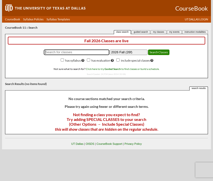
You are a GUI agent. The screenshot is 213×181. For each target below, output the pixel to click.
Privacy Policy (132, 143)
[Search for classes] (76, 52)
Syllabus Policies (33, 19)
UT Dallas (77, 143)
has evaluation (100, 60)
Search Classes (159, 52)
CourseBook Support (109, 143)
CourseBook (12, 19)
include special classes (135, 60)
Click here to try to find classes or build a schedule (122, 68)
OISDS (90, 143)
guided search (141, 32)
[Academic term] (129, 52)
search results (199, 88)
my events (174, 32)
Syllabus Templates (58, 19)
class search (122, 32)
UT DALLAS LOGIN (196, 19)
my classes (158, 32)
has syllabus (73, 60)
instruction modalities (195, 32)
